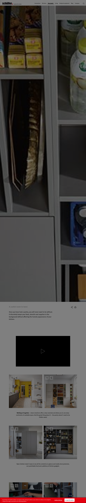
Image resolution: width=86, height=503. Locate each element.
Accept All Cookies (69, 500)
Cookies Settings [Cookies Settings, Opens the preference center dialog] (58, 500)
